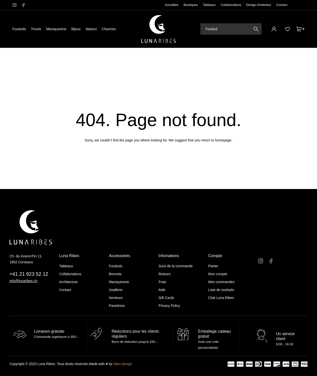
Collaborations (231, 5)
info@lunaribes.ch (23, 281)
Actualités (172, 5)
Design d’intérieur (258, 5)
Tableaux (209, 5)
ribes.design (122, 364)
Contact (281, 5)
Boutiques (191, 5)
